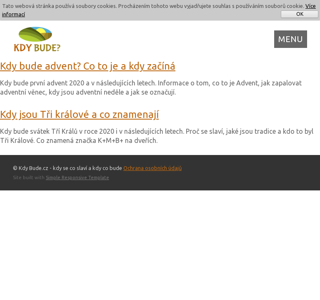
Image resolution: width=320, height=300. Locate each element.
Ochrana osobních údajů (152, 168)
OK (299, 14)
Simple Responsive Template (77, 177)
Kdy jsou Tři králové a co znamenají (79, 114)
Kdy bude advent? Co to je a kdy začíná (87, 66)
